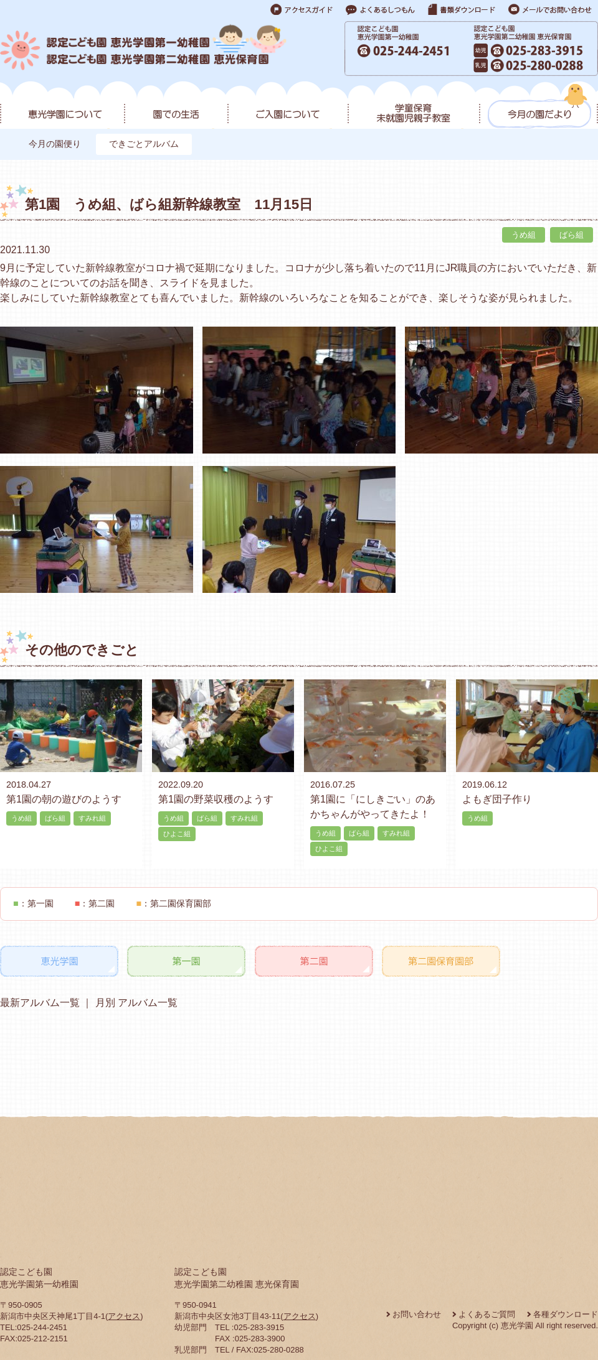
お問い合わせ (416, 1314)
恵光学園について (62, 106)
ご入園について (287, 106)
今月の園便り (55, 144)
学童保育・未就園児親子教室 (413, 106)
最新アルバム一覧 (40, 1002)
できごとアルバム (144, 144)
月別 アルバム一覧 (135, 1002)
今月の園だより (538, 106)
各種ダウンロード (565, 1314)
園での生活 (175, 106)
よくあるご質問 (486, 1314)
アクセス (124, 1316)
